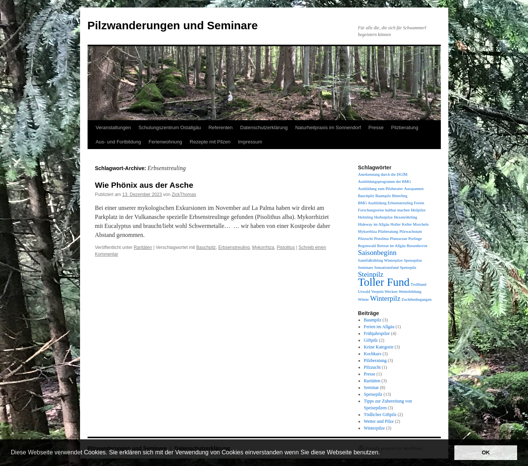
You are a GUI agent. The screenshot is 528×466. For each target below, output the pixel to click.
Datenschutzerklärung (263, 127)
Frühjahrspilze (377, 333)
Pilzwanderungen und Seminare (173, 25)
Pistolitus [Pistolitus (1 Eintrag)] (381, 239)
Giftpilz (371, 340)
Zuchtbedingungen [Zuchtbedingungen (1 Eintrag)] (416, 299)
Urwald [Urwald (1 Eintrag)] (364, 292)
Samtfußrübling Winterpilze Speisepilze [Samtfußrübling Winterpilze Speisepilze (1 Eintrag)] (390, 260)
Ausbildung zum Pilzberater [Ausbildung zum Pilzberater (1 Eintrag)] (380, 189)
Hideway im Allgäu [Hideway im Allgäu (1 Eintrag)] (373, 224)
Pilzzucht (372, 367)
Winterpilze (374, 428)
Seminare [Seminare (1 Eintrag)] (365, 267)
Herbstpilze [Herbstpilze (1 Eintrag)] (383, 217)
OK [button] (486, 452)
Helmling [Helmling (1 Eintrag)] (365, 217)
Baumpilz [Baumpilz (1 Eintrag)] (383, 196)
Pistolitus (286, 247)
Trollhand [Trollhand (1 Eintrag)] (419, 284)
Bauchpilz (206, 247)
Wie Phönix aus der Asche (144, 185)
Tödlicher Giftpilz (380, 414)
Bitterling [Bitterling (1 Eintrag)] (399, 196)
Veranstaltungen (113, 127)
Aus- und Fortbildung (118, 142)
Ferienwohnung (165, 142)
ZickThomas (184, 194)
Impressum (250, 142)
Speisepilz (373, 394)
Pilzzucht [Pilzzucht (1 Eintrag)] (365, 239)
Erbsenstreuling (234, 247)
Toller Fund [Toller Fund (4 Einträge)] (384, 282)
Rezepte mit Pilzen (210, 142)
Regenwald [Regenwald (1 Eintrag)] (367, 246)
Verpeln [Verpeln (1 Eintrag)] (377, 292)
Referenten (221, 127)
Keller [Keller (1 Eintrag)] (407, 224)
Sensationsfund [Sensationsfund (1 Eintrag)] (386, 267)
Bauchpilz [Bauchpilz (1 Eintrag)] (366, 196)
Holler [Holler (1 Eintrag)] (395, 224)
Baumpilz (372, 320)
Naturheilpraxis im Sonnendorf (328, 127)
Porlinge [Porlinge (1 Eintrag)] (415, 239)
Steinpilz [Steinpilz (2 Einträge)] (371, 274)
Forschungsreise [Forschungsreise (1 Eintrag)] (371, 210)
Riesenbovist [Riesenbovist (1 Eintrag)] (417, 246)
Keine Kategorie (378, 347)
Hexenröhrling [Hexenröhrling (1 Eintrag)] (405, 217)
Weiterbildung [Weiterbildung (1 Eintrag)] (410, 292)
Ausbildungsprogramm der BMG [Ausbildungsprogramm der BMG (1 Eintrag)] (384, 181)
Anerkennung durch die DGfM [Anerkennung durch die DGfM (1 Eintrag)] (383, 174)
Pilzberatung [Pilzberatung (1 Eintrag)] (388, 231)
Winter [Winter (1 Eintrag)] (363, 299)
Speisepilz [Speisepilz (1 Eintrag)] (408, 267)
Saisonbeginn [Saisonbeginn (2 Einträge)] (377, 252)
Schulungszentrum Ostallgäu (169, 127)
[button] (382, 453)
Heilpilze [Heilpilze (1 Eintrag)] (418, 210)
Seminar (371, 387)
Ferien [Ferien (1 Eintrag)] (419, 203)
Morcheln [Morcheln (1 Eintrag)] (420, 224)
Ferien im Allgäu (379, 326)
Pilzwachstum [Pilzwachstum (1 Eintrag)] (410, 231)
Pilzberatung (404, 127)
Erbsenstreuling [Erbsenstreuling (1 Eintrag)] (400, 203)
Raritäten (143, 247)
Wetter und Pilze (379, 421)
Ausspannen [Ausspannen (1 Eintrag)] (414, 189)
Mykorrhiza (263, 247)
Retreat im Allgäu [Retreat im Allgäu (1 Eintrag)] (391, 246)
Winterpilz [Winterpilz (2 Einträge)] (385, 298)
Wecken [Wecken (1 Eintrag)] (391, 292)
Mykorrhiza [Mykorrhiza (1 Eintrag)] (367, 231)
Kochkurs (372, 353)
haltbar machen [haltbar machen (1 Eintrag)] (397, 210)
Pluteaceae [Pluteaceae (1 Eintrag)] (398, 239)
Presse (375, 127)
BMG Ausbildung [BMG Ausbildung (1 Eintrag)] (372, 203)
